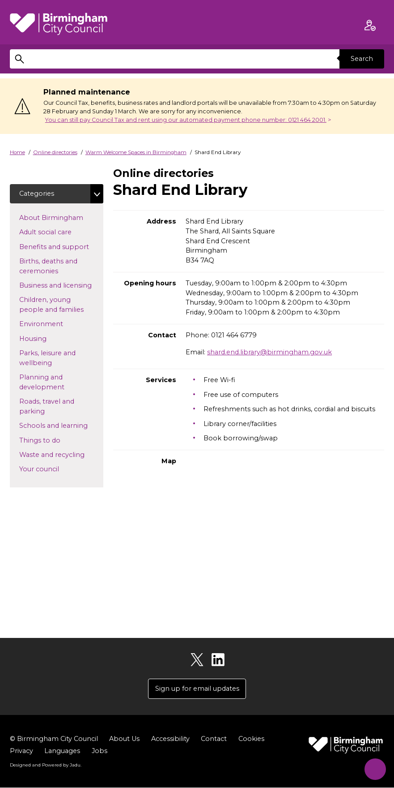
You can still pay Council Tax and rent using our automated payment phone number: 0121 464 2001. (185, 119)
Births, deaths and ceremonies (53, 266)
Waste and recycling (61, 454)
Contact (214, 739)
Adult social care (59, 232)
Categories (36, 193)
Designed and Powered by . (45, 764)
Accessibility (170, 739)
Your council (53, 469)
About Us (124, 739)
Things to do (54, 439)
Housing (47, 338)
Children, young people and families (61, 305)
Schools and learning (61, 425)
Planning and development (56, 383)
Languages (62, 751)
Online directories (55, 152)
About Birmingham (61, 217)
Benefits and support (61, 246)
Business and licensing (61, 284)
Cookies (251, 739)
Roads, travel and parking (46, 407)
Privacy (21, 751)
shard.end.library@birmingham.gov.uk (269, 352)
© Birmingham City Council (54, 739)
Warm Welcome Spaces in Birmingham (135, 152)
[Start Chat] (373, 767)
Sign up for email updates (197, 689)
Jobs (99, 751)
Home (17, 152)
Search (362, 59)
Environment (55, 323)
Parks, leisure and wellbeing (49, 358)
